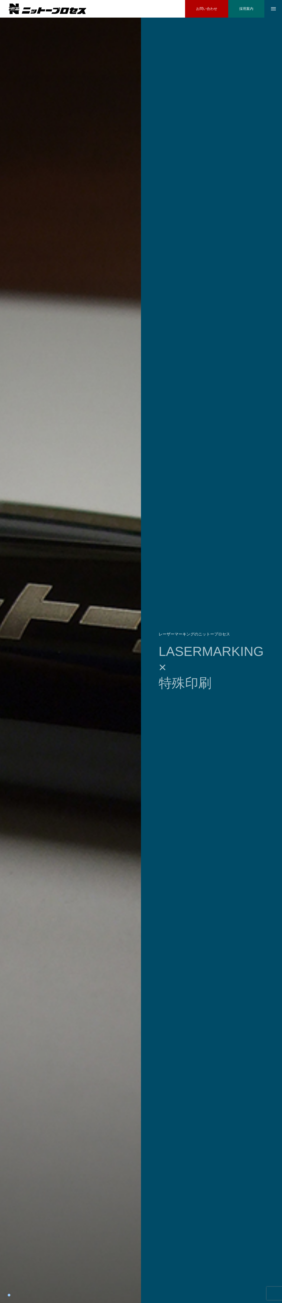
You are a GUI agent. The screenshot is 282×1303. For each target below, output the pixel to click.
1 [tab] (9, 1295)
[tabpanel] (70, 660)
